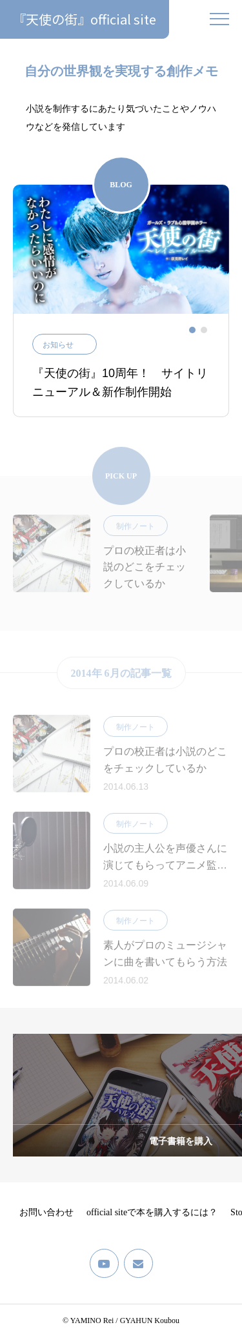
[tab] (192, 330)
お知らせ (58, 344)
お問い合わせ (46, 1212)
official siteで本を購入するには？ (151, 1212)
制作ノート (135, 532)
